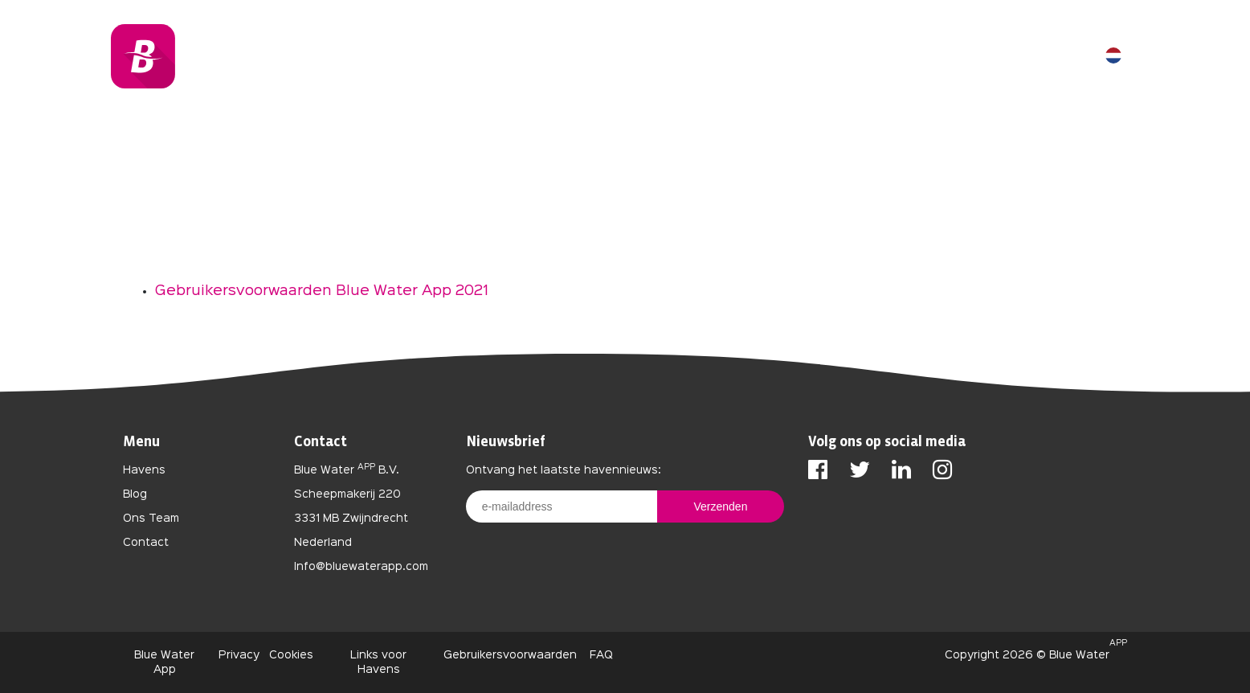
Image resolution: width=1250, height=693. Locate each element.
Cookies (291, 655)
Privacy (239, 655)
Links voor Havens (378, 662)
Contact (146, 542)
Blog (135, 494)
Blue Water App (164, 662)
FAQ (599, 655)
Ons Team (151, 518)
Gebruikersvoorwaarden (510, 655)
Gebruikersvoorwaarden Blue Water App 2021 (321, 291)
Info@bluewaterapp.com (361, 567)
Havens (144, 470)
